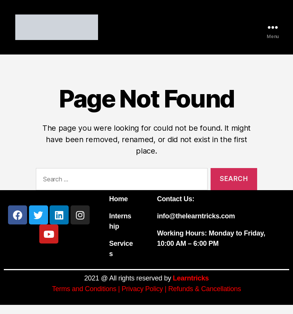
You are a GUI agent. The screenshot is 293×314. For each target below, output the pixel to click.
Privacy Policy (142, 298)
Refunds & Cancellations (204, 298)
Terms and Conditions (84, 298)
